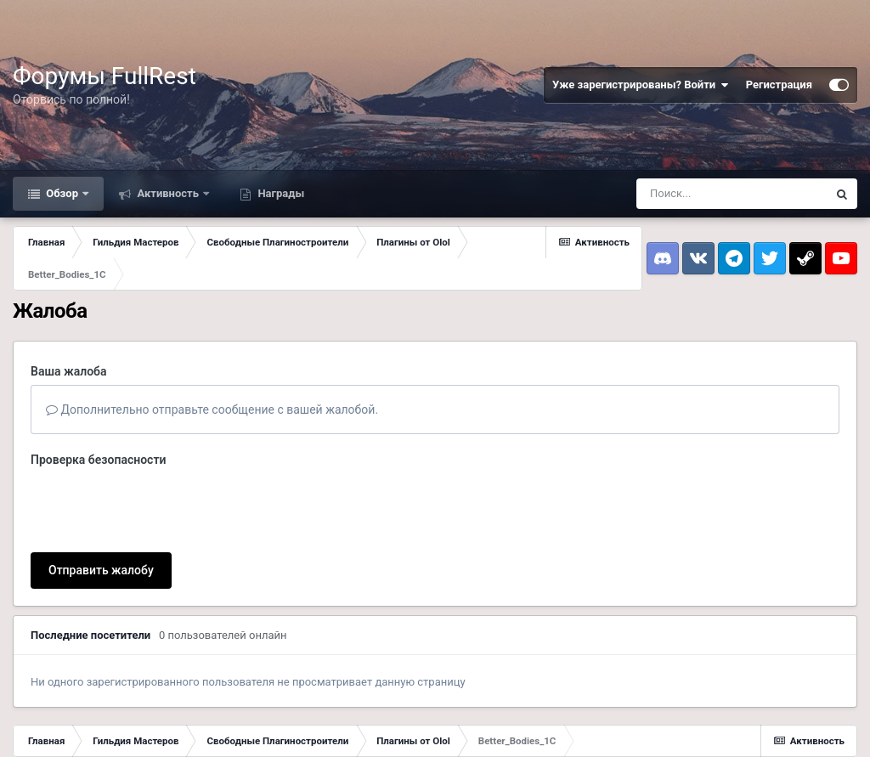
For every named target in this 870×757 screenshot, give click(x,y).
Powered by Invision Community (784, 731)
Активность (167, 193)
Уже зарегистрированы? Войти (640, 85)
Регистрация (779, 84)
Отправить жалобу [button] (101, 504)
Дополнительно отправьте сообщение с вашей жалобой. (212, 409)
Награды (279, 193)
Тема (29, 725)
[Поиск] (731, 193)
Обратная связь (98, 725)
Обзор (62, 193)
